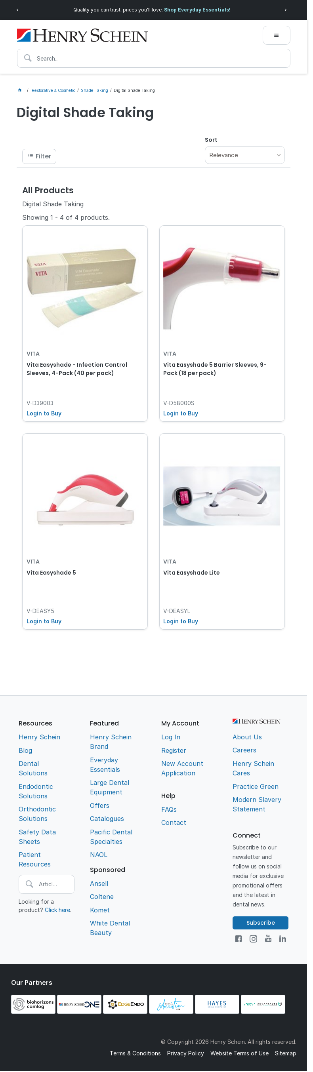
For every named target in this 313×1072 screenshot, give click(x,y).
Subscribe (260, 923)
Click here (57, 909)
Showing (66, 217)
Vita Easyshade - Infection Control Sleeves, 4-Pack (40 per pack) (77, 369)
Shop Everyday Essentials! (197, 10)
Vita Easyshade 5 (51, 573)
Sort (211, 140)
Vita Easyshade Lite (191, 573)
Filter (43, 156)
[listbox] (245, 155)
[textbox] (153, 58)
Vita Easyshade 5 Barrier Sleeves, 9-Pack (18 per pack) (215, 369)
